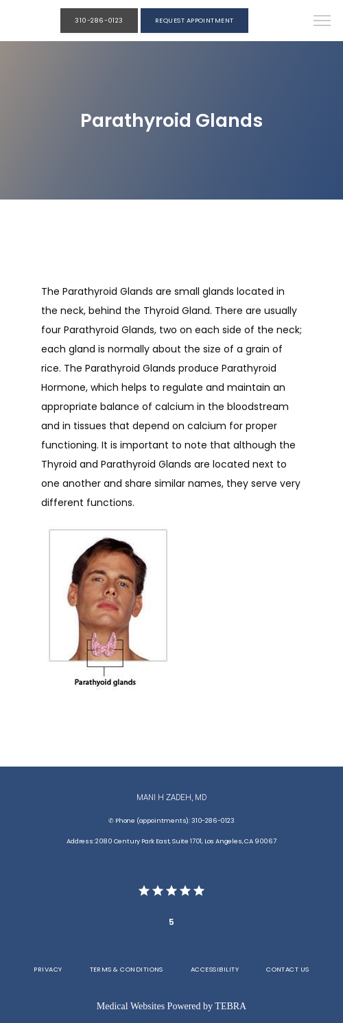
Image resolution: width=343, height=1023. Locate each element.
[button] (322, 22)
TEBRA (230, 1006)
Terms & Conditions (126, 969)
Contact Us (287, 969)
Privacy (48, 969)
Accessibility (215, 969)
